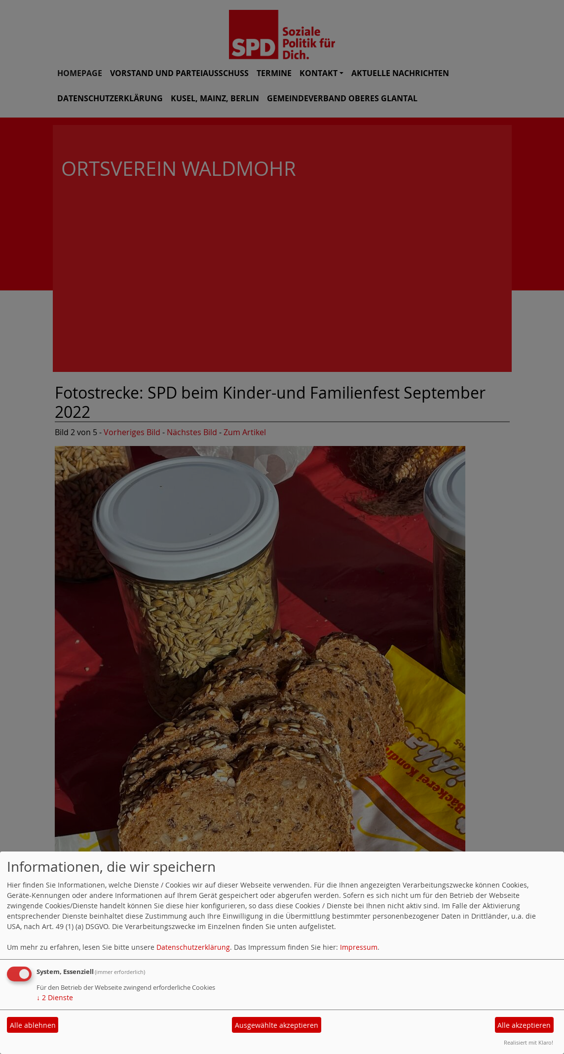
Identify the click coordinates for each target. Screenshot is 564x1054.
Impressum (358, 947)
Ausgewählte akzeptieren (276, 1025)
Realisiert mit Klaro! (528, 1042)
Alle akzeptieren (524, 1025)
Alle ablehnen (33, 1025)
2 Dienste (55, 997)
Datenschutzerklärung (193, 947)
